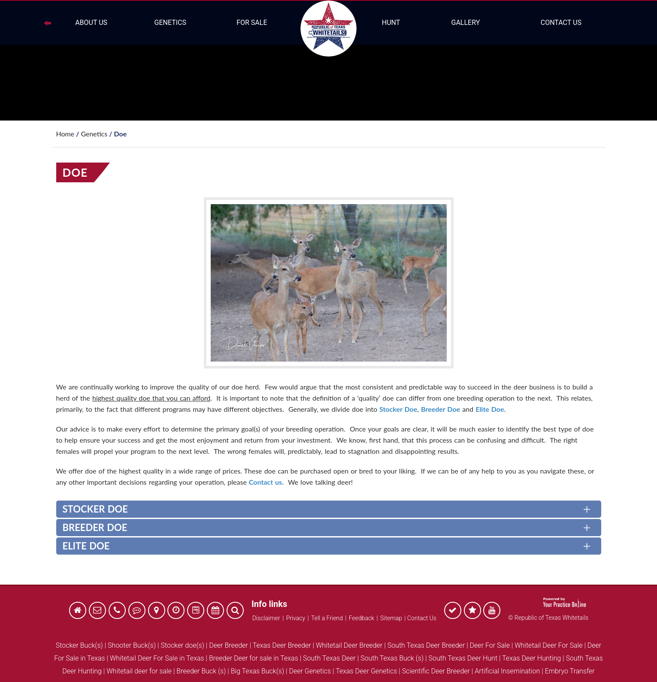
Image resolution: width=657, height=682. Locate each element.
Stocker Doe (398, 409)
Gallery (465, 22)
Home (65, 134)
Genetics (170, 22)
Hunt (391, 22)
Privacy (295, 618)
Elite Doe (489, 409)
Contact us (265, 482)
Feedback (361, 618)
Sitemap (391, 618)
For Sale (251, 22)
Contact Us (561, 22)
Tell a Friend (327, 618)
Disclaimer (266, 618)
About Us (91, 22)
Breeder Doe (440, 409)
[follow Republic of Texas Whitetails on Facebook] (452, 611)
